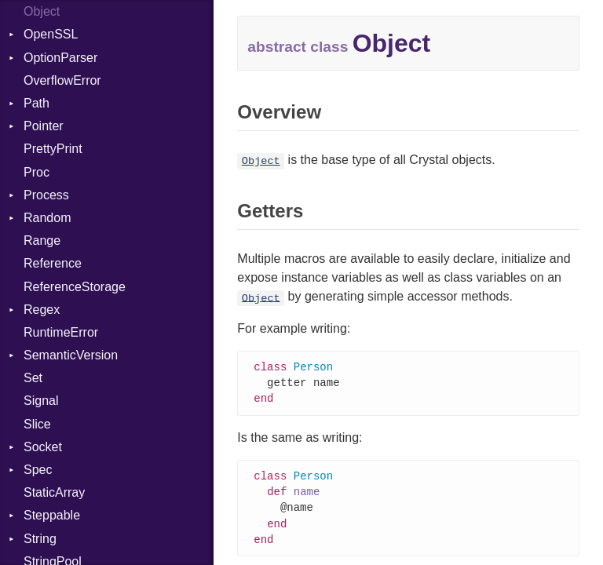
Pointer (44, 126)
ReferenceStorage (75, 286)
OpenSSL (51, 34)
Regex (42, 309)
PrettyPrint (53, 148)
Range (42, 240)
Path (36, 103)
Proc (36, 172)
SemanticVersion (71, 355)
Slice (37, 424)
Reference (53, 263)
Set (33, 378)
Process (46, 195)
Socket (43, 447)
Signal (41, 400)
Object (42, 11)
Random (47, 217)
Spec (38, 469)
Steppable (52, 515)
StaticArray (54, 492)
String (40, 538)
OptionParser (60, 57)
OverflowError (62, 80)
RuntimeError (61, 332)
